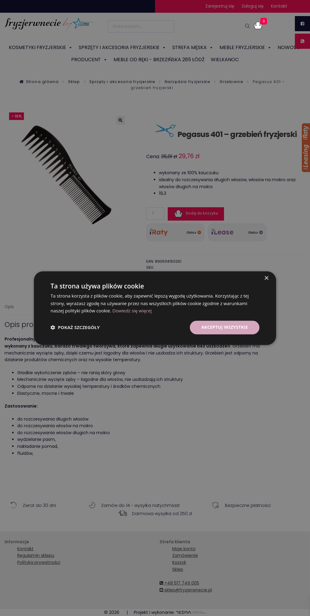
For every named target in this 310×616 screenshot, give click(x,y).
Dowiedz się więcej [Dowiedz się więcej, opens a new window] (132, 311)
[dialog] (155, 308)
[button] (75, 327)
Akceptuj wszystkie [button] (224, 327)
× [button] (266, 278)
